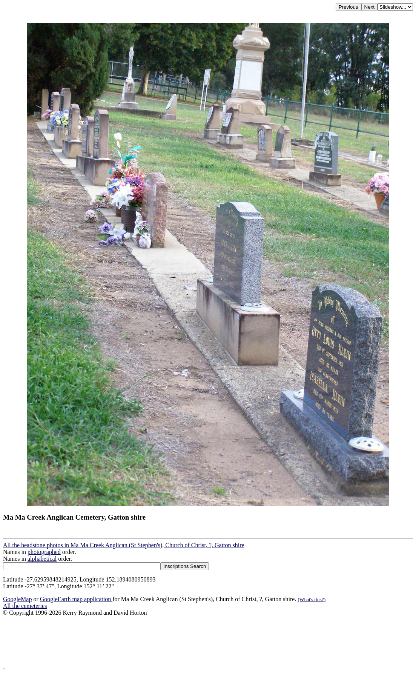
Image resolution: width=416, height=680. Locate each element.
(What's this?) (311, 599)
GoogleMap (17, 599)
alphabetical (42, 558)
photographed (44, 552)
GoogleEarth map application (76, 599)
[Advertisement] (208, 641)
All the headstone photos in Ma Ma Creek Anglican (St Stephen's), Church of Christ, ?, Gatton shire (123, 545)
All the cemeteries (25, 606)
